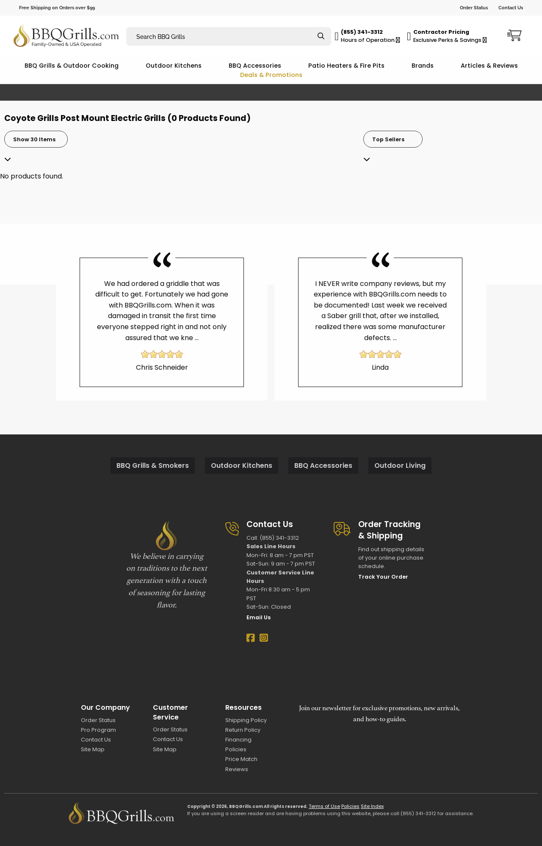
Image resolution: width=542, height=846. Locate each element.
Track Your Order (383, 576)
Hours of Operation (370, 40)
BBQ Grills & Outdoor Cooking (72, 65)
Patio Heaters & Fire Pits (346, 65)
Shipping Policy (246, 720)
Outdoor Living (400, 465)
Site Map (93, 749)
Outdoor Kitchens (174, 65)
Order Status (474, 8)
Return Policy (242, 729)
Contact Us (510, 8)
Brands (423, 65)
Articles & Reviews (489, 65)
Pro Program (98, 729)
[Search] (321, 36)
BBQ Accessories (255, 65)
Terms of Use (324, 806)
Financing (238, 739)
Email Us (258, 617)
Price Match (241, 759)
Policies (235, 749)
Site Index (372, 806)
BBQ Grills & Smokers (152, 465)
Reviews (236, 769)
